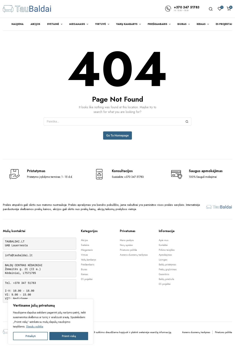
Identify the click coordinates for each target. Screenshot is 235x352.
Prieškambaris (157, 24)
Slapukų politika (34, 326)
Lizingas (163, 259)
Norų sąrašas (126, 245)
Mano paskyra (127, 240)
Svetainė (53, 24)
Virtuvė (100, 24)
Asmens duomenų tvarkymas (134, 255)
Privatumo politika (128, 250)
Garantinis (164, 274)
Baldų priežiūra (166, 279)
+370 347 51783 (186, 7)
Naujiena (17, 24)
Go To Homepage (117, 135)
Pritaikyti (30, 336)
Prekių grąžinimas (167, 269)
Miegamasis (77, 24)
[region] (50, 321)
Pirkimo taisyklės (166, 250)
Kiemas (201, 24)
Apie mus (163, 240)
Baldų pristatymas (167, 264)
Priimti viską (69, 336)
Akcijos (35, 24)
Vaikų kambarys (127, 24)
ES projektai (224, 24)
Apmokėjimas (165, 255)
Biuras (181, 24)
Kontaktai (163, 245)
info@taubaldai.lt (19, 255)
